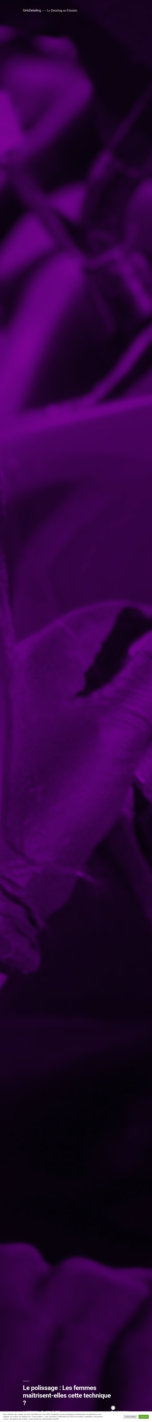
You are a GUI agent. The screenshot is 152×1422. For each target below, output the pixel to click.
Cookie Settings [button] (130, 1417)
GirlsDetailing (32, 10)
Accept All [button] (143, 1417)
